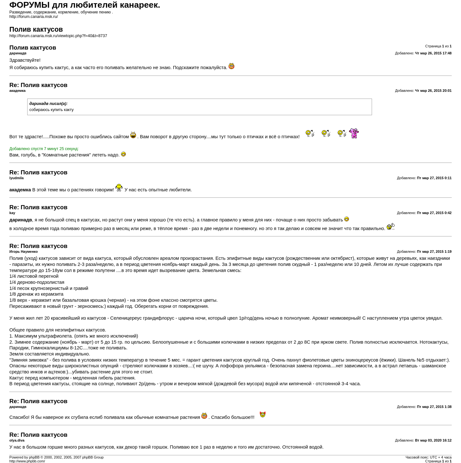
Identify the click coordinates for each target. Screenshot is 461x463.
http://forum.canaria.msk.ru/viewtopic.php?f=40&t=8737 (58, 36)
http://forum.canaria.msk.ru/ (33, 16)
